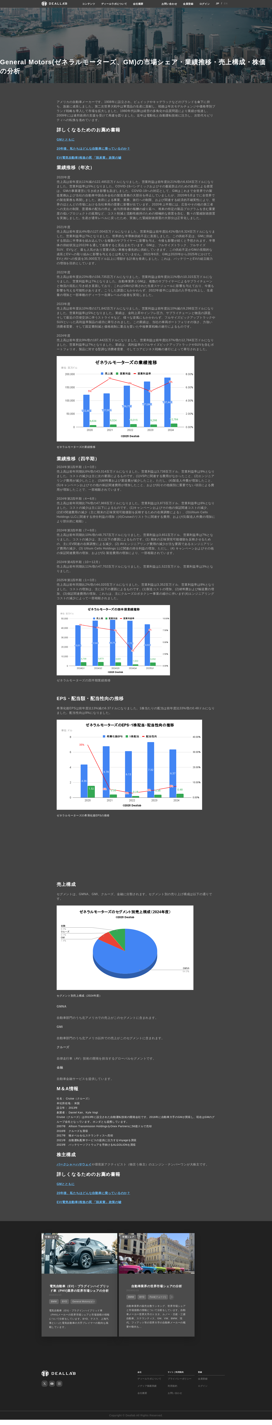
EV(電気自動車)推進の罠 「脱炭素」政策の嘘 (89, 157)
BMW (52, 1304)
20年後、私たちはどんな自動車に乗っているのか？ (93, 148)
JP (217, 3)
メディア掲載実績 (147, 1391)
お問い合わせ (167, 3)
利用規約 (172, 1391)
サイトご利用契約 (176, 1377)
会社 (139, 1377)
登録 (200, 1377)
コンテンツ (86, 3)
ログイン (204, 3)
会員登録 (187, 3)
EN (226, 3)
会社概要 (138, 3)
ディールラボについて (113, 3)
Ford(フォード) (143, 1299)
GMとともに (66, 139)
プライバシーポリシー (180, 1384)
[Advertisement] (136, 850)
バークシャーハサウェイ (74, 1163)
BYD (63, 1304)
